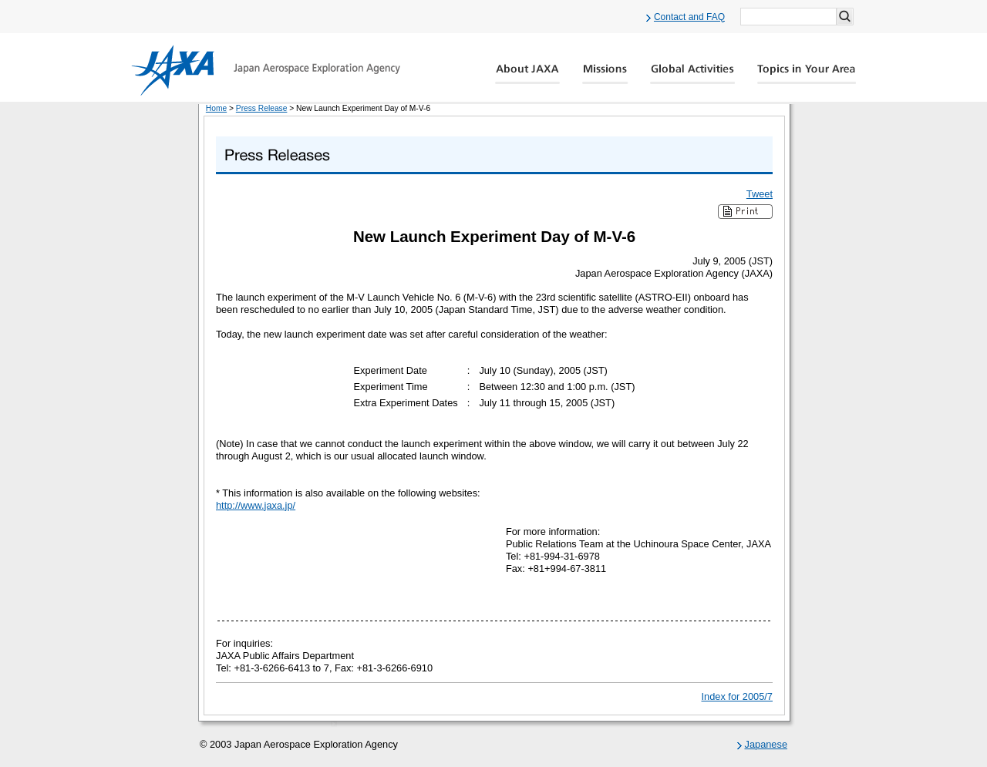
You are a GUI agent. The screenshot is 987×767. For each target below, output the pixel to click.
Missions (605, 74)
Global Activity (692, 74)
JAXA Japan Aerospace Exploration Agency (265, 70)
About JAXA (528, 74)
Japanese (766, 744)
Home (216, 108)
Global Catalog (806, 74)
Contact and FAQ (689, 17)
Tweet (759, 194)
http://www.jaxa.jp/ (255, 505)
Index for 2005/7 (737, 696)
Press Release (262, 108)
